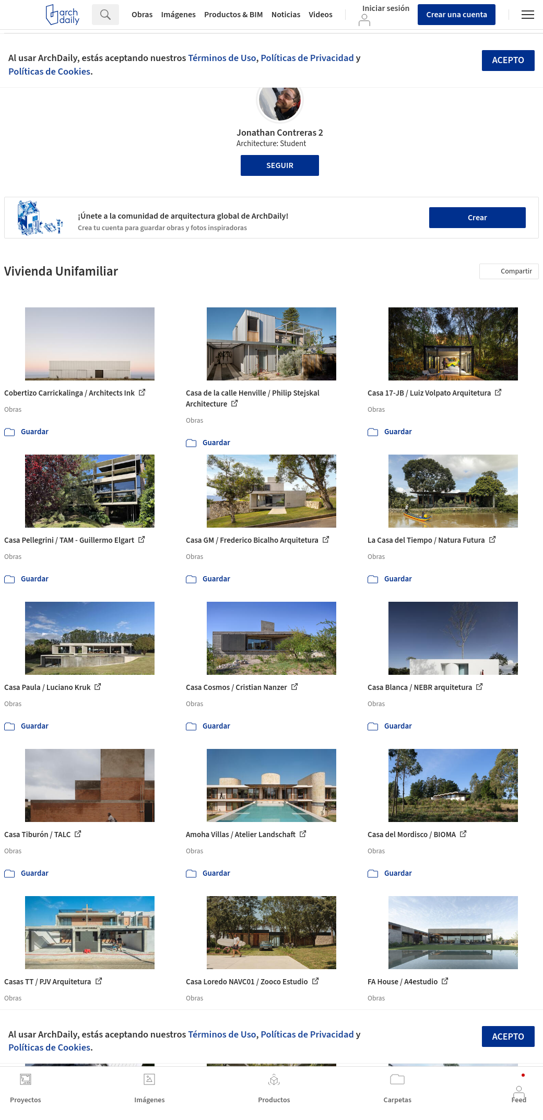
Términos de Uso (222, 58)
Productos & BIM (233, 14)
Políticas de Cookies (49, 71)
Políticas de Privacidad (307, 58)
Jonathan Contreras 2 (280, 132)
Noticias (286, 14)
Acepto (508, 60)
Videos (321, 14)
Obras (142, 14)
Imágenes (178, 14)
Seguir (279, 165)
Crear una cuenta (456, 14)
